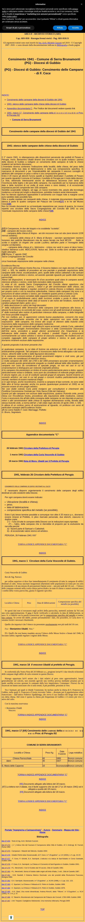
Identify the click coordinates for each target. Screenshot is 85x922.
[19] (51, 211)
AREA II (28, 34)
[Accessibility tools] (11, 917)
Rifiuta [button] (60, 28)
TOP (42, 909)
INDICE (42, 220)
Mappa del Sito (71, 830)
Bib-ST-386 (6, 897)
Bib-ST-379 (6, 868)
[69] (21, 792)
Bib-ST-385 (6, 892)
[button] (82, 4)
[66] (21, 784)
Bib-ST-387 (6, 901)
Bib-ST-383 (6, 884)
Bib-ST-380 (6, 871)
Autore (47, 830)
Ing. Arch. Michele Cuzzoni (50, 43)
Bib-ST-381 (6, 875)
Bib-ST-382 (6, 881)
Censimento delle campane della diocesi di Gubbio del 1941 (34, 100)
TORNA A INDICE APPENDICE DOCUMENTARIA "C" (42, 544)
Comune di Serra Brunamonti (26, 120)
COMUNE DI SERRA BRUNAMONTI (44, 745)
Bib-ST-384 (6, 888)
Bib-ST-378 (6, 864)
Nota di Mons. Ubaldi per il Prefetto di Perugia (46, 461)
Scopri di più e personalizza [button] (18, 28)
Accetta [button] (75, 28)
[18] (9, 204)
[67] (4, 787)
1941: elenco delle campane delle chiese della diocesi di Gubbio (36, 104)
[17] (62, 202)
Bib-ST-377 (6, 859)
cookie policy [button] (11, 16)
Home (42, 832)
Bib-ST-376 (6, 855)
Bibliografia (62, 45)
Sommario (57, 830)
